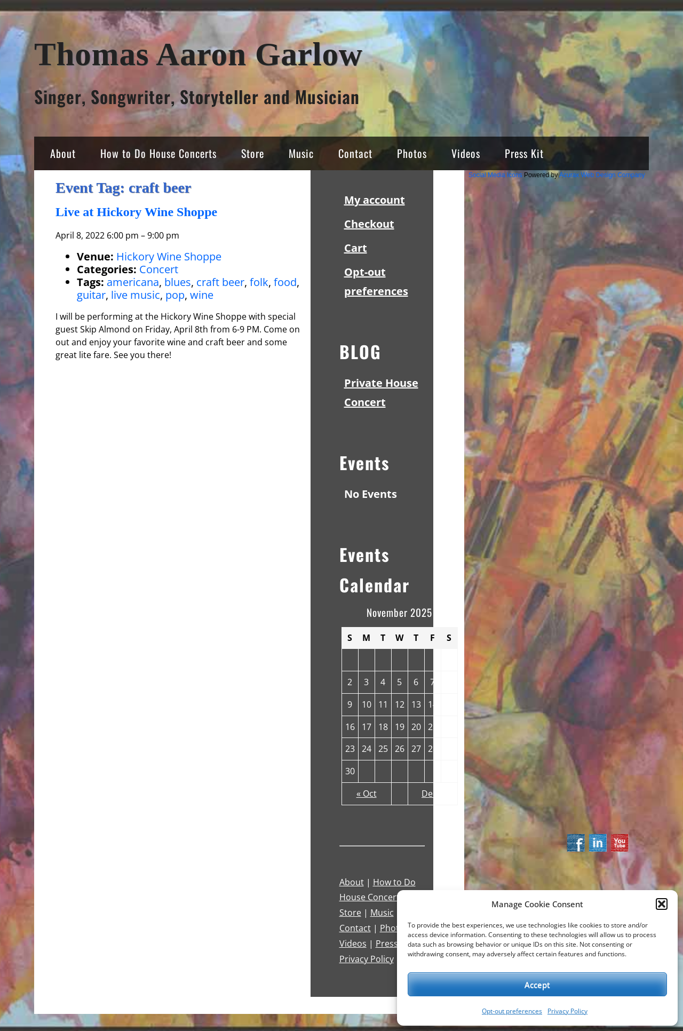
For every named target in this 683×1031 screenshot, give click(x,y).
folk (259, 282)
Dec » (432, 793)
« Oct (366, 793)
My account (374, 200)
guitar (91, 295)
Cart (355, 248)
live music (135, 295)
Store (252, 153)
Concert (158, 269)
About (63, 153)
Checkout (369, 224)
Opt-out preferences (512, 1011)
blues (177, 282)
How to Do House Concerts (158, 153)
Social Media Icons (495, 175)
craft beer (220, 282)
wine (201, 295)
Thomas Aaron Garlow (198, 54)
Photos (412, 153)
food (285, 282)
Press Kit (524, 153)
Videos (465, 153)
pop (175, 295)
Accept (537, 984)
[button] (661, 904)
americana (133, 282)
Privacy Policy (567, 1011)
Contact (355, 153)
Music (301, 153)
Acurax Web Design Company (602, 175)
